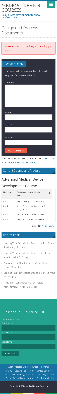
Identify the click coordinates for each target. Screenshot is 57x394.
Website (9, 137)
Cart (38, 374)
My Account (49, 374)
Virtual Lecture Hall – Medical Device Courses (30, 371)
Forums (45, 367)
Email (8, 124)
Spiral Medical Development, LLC (22, 378)
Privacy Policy (47, 378)
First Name (7, 332)
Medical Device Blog (14, 374)
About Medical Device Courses (23, 367)
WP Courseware (48, 226)
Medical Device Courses (37, 386)
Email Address (9, 323)
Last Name (7, 341)
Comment (11, 82)
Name (9, 112)
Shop (30, 374)
